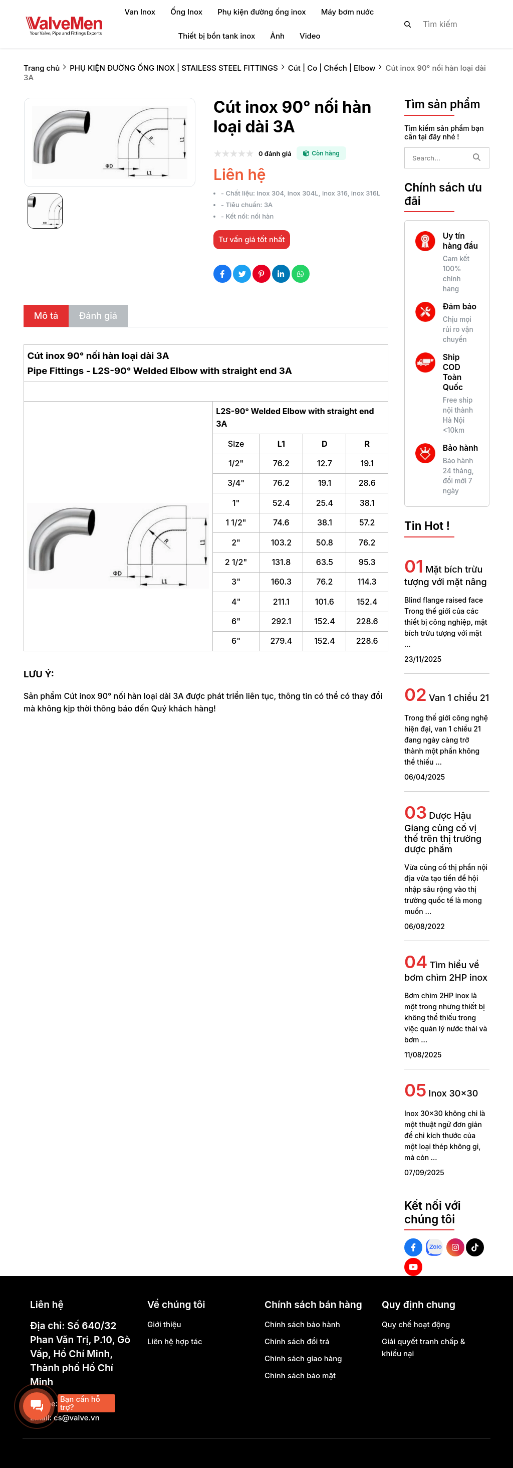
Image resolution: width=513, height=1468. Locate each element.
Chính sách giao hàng (303, 1358)
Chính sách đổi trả (297, 1341)
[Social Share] (222, 274)
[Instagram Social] (455, 1247)
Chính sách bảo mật (300, 1375)
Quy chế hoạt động (416, 1324)
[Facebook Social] (413, 1247)
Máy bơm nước (347, 12)
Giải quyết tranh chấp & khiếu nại (423, 1347)
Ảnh (277, 36)
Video (310, 36)
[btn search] (408, 24)
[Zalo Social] (434, 1247)
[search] (438, 24)
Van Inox (140, 12)
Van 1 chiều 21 (459, 697)
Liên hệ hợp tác (174, 1341)
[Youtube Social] (413, 1267)
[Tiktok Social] (475, 1247)
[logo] (64, 24)
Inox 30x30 (453, 1093)
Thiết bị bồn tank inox (216, 36)
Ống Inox (186, 12)
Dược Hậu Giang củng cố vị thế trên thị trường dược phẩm (442, 832)
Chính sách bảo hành (302, 1324)
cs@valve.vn (77, 1417)
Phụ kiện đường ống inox (261, 12)
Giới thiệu (164, 1324)
